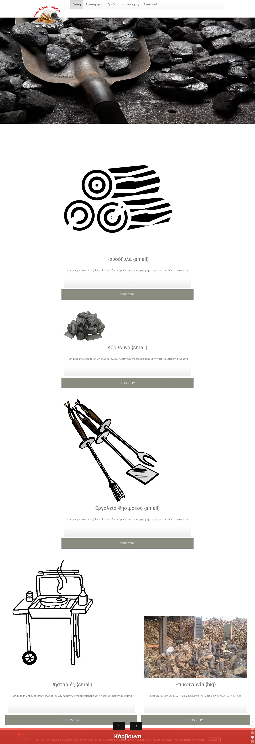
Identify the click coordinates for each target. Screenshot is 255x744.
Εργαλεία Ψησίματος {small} (127, 508)
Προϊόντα (113, 4)
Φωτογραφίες (131, 4)
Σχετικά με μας (94, 4)
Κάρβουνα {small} (127, 347)
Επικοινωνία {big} (195, 684)
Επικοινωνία (151, 4)
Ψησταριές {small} (71, 684)
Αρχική (77, 4)
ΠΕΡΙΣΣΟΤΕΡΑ (127, 294)
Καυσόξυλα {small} (127, 259)
